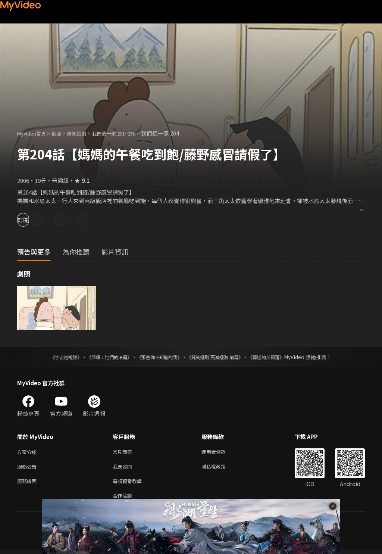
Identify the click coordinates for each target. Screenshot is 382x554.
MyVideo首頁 (34, 133)
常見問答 (124, 452)
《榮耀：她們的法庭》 (101, 357)
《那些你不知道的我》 (158, 357)
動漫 (62, 133)
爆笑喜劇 (84, 133)
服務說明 (28, 484)
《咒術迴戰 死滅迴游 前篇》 (222, 357)
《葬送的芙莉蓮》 (280, 357)
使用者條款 (220, 452)
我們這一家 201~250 (126, 133)
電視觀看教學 (129, 484)
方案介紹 (28, 452)
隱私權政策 (220, 468)
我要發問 (124, 468)
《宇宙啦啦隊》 (51, 357)
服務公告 (28, 468)
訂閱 (32, 220)
